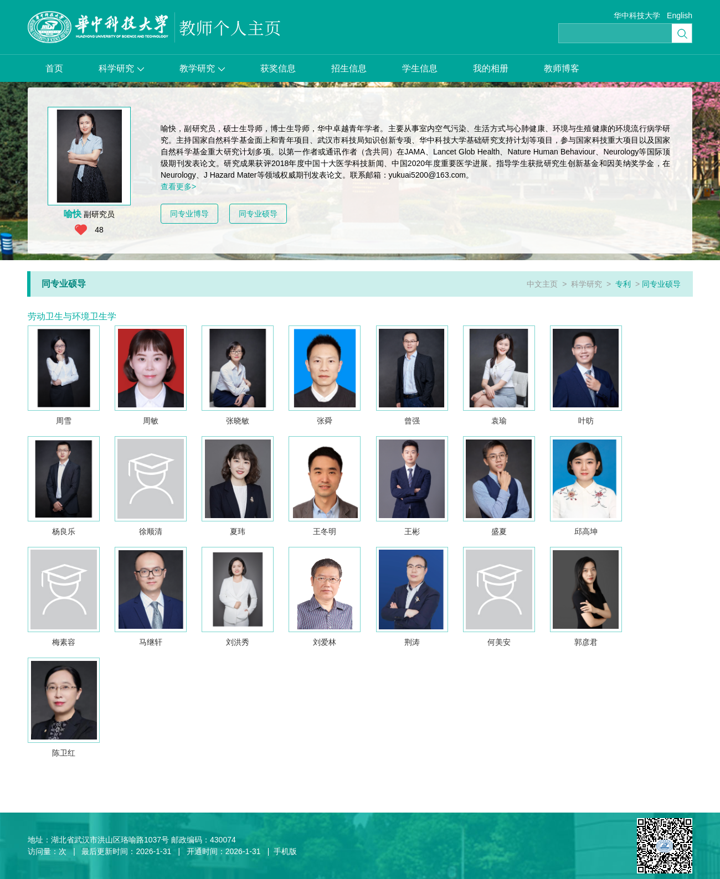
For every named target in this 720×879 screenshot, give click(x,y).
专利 (623, 284)
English (679, 15)
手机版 (285, 851)
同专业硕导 (258, 213)
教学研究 (202, 68)
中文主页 (542, 284)
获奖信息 (278, 68)
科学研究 (121, 68)
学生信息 (420, 68)
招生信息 (349, 68)
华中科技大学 (637, 15)
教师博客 (561, 68)
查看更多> (178, 186)
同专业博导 (189, 213)
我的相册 (490, 68)
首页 (54, 68)
